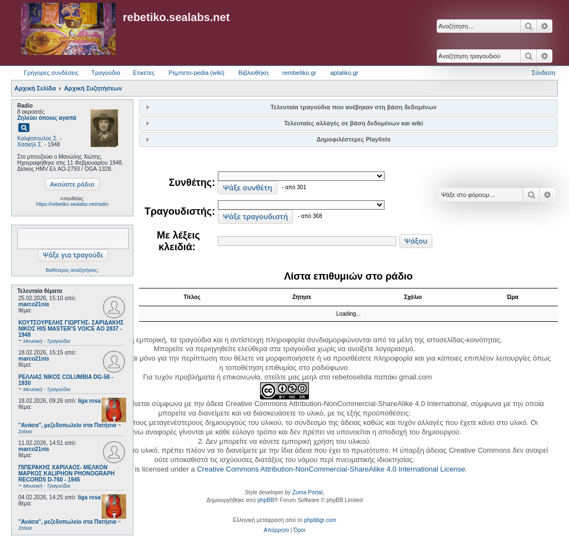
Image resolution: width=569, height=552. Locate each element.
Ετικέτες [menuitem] (143, 72)
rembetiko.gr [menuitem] (299, 72)
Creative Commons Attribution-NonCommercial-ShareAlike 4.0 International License (331, 469)
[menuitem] (276, 530)
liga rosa (89, 401)
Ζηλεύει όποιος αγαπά (46, 118)
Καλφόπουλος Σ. (37, 138)
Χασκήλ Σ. (30, 144)
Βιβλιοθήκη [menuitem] (253, 72)
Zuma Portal (307, 492)
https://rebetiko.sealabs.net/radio (72, 204)
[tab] (348, 106)
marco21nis (33, 304)
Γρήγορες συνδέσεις (51, 72)
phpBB (265, 500)
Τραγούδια (105, 72)
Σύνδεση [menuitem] (543, 72)
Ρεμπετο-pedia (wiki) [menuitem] (196, 72)
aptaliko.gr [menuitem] (344, 72)
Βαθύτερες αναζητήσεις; (72, 270)
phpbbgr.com (320, 520)
